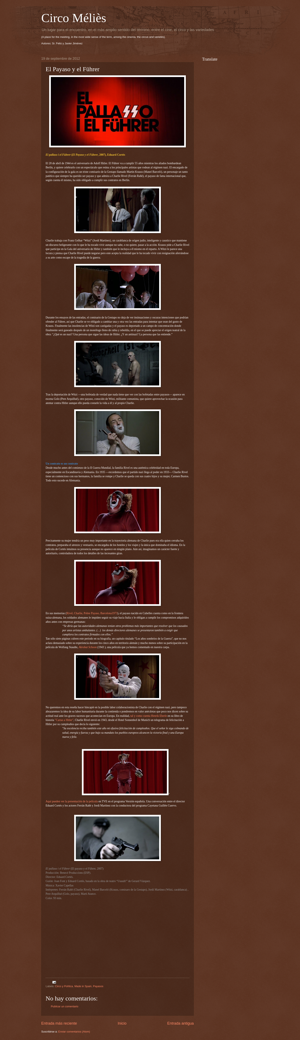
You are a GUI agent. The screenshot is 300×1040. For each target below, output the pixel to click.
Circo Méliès (73, 18)
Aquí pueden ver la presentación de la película (72, 801)
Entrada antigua (180, 1023)
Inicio (122, 1023)
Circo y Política (64, 986)
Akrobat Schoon (88, 647)
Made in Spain (82, 986)
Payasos (98, 986)
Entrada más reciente (59, 1023)
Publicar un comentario (64, 1006)
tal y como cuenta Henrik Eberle (148, 715)
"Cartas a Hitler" (64, 720)
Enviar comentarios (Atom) (74, 1031)
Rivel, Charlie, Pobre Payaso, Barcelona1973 (91, 613)
